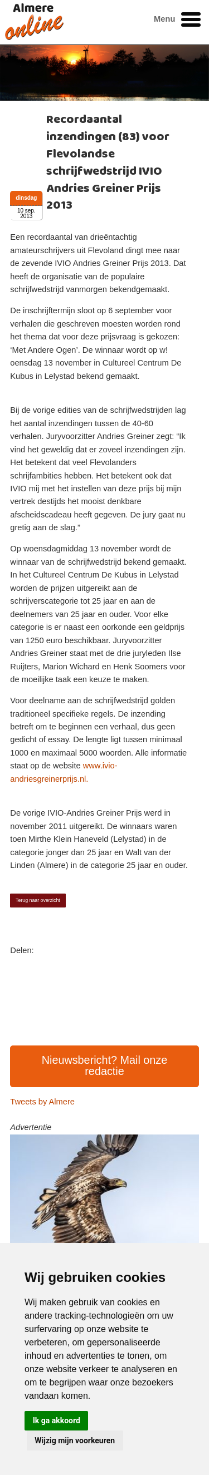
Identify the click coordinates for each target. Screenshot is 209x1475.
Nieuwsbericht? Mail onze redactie (105, 1065)
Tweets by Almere (42, 1101)
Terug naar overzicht (38, 900)
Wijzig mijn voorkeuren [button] (75, 1440)
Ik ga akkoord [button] (56, 1420)
